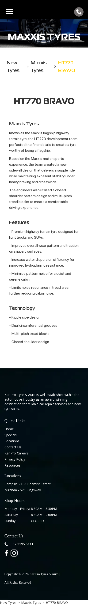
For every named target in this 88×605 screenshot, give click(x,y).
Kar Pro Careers (16, 453)
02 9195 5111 (23, 544)
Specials (10, 435)
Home (9, 429)
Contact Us (12, 447)
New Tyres (8, 602)
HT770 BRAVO (57, 602)
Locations (11, 441)
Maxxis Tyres (31, 602)
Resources (12, 465)
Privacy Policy (14, 459)
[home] (44, 12)
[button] (9, 12)
